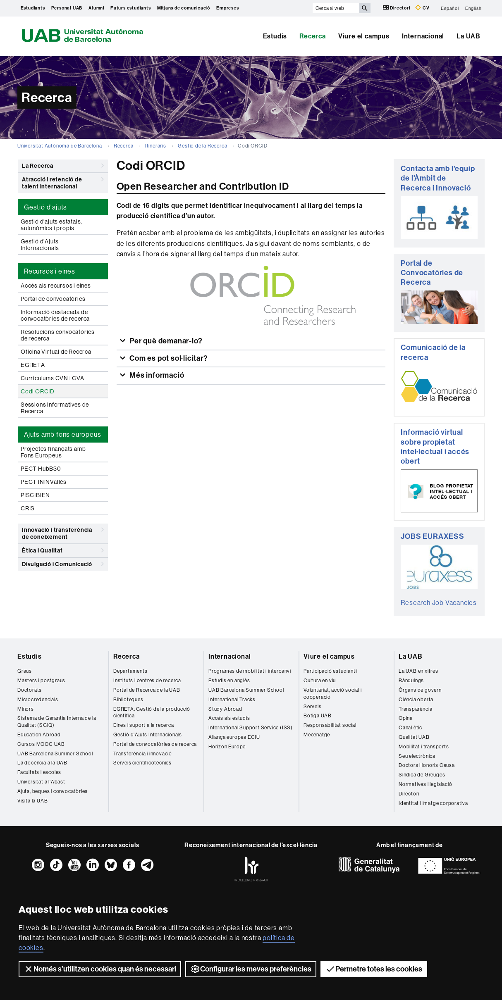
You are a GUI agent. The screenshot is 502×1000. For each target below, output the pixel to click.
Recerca (312, 36)
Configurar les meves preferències (250, 969)
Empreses (227, 8)
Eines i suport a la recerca (143, 725)
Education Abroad (39, 735)
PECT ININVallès (44, 482)
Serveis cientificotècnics (142, 763)
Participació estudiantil (331, 671)
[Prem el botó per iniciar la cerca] (365, 8)
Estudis (275, 36)
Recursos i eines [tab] (49, 271)
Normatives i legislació (425, 784)
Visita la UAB (32, 801)
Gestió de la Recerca (202, 146)
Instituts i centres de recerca (147, 680)
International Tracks (232, 699)
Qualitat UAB (414, 737)
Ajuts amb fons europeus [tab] (62, 434)
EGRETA (33, 365)
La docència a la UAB (42, 763)
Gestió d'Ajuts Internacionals (40, 244)
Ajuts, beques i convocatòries (52, 791)
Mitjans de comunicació (183, 8)
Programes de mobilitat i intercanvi (249, 671)
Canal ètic (410, 728)
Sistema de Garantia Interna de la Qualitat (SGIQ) (56, 721)
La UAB (468, 36)
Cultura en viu (320, 680)
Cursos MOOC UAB (41, 744)
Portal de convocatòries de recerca (155, 744)
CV (422, 8)
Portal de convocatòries (53, 298)
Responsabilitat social (330, 725)
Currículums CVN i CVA (52, 378)
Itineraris (155, 146)
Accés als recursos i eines (56, 285)
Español (450, 8)
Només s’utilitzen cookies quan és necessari (100, 969)
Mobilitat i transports (424, 747)
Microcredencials (37, 699)
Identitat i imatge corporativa (433, 803)
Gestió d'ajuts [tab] (45, 207)
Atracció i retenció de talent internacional (63, 181)
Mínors (25, 709)
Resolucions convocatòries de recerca (58, 335)
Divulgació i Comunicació (63, 564)
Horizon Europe (227, 747)
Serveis (313, 707)
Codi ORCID (38, 391)
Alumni (96, 8)
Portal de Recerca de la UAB (146, 690)
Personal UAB (67, 8)
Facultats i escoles (39, 772)
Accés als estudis (229, 718)
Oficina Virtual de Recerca (56, 351)
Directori (397, 8)
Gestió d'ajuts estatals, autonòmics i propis (51, 224)
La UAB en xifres (418, 671)
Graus (24, 671)
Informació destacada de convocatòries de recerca (55, 315)
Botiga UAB (318, 716)
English (473, 8)
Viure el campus (364, 36)
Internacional (423, 36)
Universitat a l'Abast (41, 782)
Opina (406, 718)
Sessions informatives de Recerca (55, 407)
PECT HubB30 (41, 468)
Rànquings (411, 680)
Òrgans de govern (420, 690)
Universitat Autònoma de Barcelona (59, 146)
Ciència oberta (416, 699)
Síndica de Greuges (422, 775)
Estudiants (33, 8)
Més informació (156, 375)
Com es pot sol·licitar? (168, 358)
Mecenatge (317, 735)
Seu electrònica (417, 756)
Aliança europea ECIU (234, 737)
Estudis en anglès (229, 680)
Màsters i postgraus (41, 680)
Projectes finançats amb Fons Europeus (53, 452)
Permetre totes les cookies (373, 969)
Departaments (130, 671)
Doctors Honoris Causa (427, 765)
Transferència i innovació (142, 754)
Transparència (415, 709)
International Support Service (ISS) (250, 728)
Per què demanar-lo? (165, 340)
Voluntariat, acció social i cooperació (333, 693)
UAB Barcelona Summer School (55, 754)
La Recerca (63, 166)
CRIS (28, 508)
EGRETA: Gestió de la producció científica (151, 712)
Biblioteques (128, 699)
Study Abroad (225, 709)
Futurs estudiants (130, 8)
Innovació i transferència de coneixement (63, 532)
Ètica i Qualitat (63, 550)
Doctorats (29, 690)
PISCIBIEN (35, 495)
